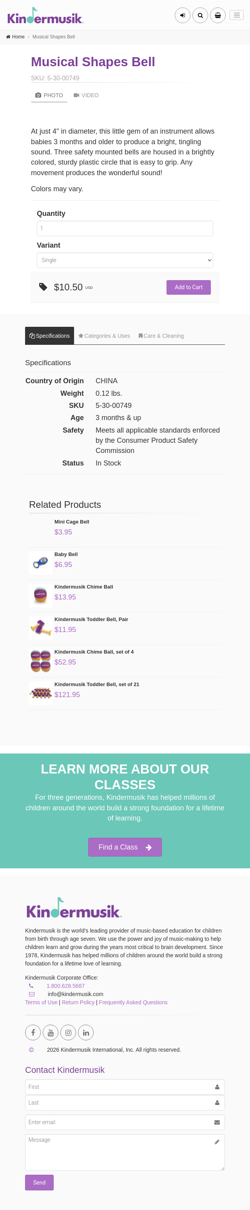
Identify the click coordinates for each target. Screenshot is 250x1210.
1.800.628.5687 (66, 986)
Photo (49, 95)
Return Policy (78, 1002)
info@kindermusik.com (64, 994)
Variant (48, 245)
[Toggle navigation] (237, 15)
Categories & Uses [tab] (104, 336)
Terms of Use (41, 1002)
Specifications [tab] (49, 336)
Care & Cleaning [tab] (161, 336)
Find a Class (124, 847)
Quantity (51, 213)
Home (18, 37)
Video (86, 95)
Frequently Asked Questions (133, 1002)
